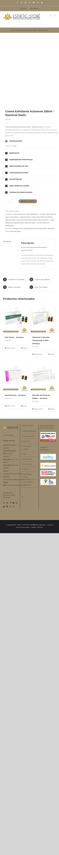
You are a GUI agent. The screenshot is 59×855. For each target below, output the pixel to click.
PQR (24, 454)
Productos (51, 228)
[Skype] (7, 506)
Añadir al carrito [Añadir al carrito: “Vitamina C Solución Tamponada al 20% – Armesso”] (38, 354)
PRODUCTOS (9, 226)
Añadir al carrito (28, 201)
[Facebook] (4, 503)
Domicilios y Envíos (27, 475)
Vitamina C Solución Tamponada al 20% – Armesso (41, 340)
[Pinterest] (10, 503)
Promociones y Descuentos (28, 483)
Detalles (24, 348)
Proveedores (27, 464)
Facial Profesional (29, 228)
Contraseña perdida (27, 447)
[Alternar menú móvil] (55, 15)
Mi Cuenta (26, 441)
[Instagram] (7, 503)
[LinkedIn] (4, 506)
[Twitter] (16, 503)
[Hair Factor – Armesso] (15, 317)
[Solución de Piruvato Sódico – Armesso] (43, 375)
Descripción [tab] (7, 241)
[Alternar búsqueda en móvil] (51, 15)
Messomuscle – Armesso (15, 395)
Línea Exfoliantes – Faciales (35, 214)
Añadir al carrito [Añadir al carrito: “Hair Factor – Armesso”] (10, 348)
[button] (31, 141)
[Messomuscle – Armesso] (15, 375)
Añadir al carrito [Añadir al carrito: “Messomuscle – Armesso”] (10, 406)
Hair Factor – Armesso (14, 337)
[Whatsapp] (10, 506)
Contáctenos (27, 459)
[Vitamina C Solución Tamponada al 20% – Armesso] (43, 317)
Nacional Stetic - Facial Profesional (37, 223)
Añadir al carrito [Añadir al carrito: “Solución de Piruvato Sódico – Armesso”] (38, 409)
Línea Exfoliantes (19, 214)
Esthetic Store (18, 228)
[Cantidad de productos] (11, 201)
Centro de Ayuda (28, 436)
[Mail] (13, 506)
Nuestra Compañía (29, 431)
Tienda (25, 469)
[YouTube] (13, 503)
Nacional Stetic (19, 223)
